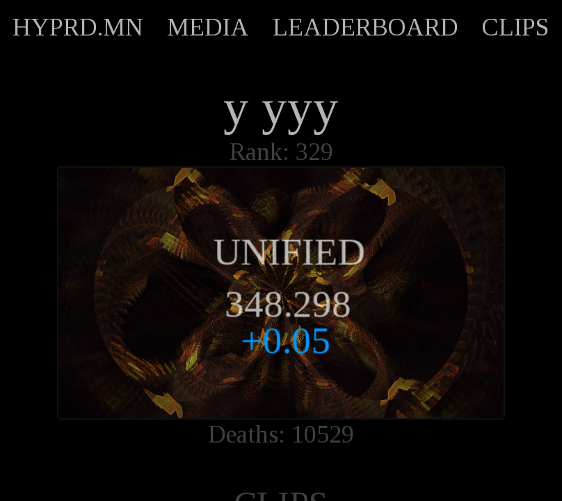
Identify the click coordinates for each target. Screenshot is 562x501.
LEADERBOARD (365, 27)
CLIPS (515, 27)
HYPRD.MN (78, 27)
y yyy (281, 108)
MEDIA (208, 27)
